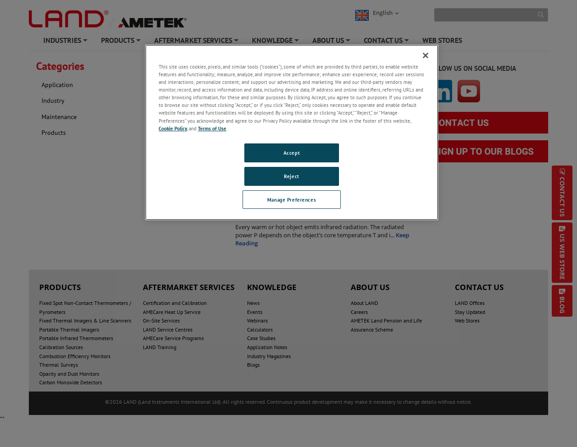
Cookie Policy (173, 128)
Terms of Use (212, 128)
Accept (292, 152)
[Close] (425, 55)
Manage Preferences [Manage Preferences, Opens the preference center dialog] (291, 199)
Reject (291, 176)
